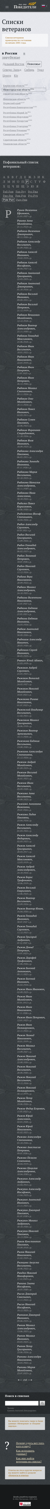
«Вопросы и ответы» (18, 1475)
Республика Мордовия (15, 116)
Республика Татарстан (15, 120)
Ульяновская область (15, 143)
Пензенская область (14, 99)
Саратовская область (14, 139)
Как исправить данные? (25, 1452)
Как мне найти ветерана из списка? (29, 1460)
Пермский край (12, 103)
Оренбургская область (15, 93)
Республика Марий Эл (15, 112)
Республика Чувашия (15, 130)
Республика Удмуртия (15, 126)
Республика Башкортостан (18, 107)
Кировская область (13, 85)
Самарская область (13, 134)
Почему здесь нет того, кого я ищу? (30, 1444)
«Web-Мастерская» (22, 1499)
